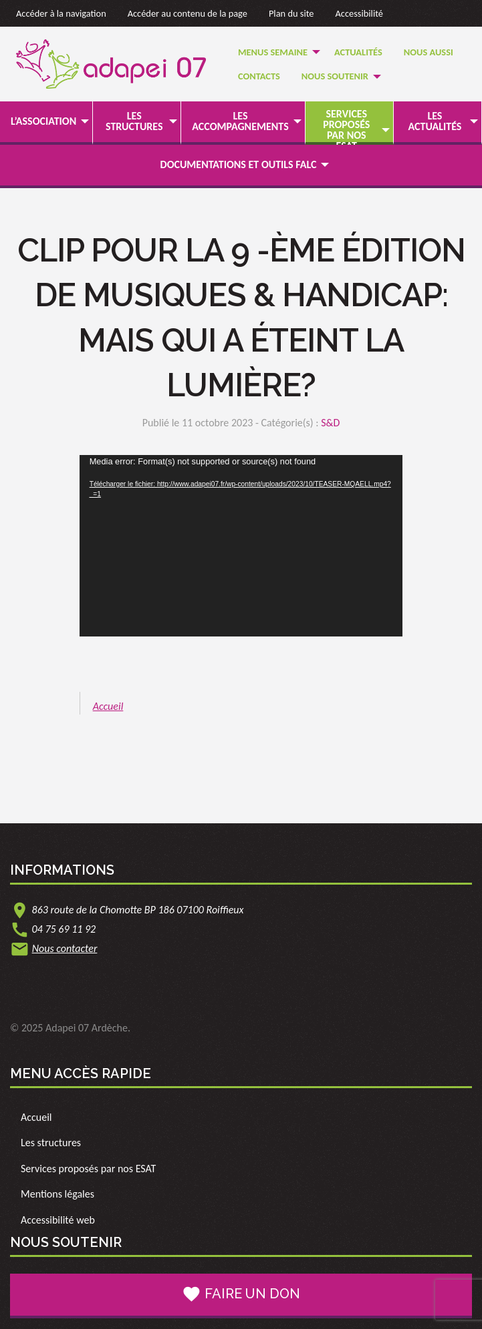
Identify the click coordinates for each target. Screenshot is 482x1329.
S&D (330, 422)
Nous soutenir (335, 76)
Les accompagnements (240, 121)
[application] (241, 545)
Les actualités (435, 121)
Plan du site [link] (291, 13)
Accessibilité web (58, 1220)
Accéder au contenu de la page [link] (187, 13)
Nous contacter (65, 948)
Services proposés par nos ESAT (346, 129)
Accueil (108, 706)
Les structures (134, 121)
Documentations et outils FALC (238, 164)
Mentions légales (57, 1194)
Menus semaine (273, 52)
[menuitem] (275, 51)
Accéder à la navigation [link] (61, 13)
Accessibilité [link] (360, 13)
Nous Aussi (428, 52)
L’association (43, 121)
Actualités (358, 52)
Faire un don (241, 1294)
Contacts (259, 76)
